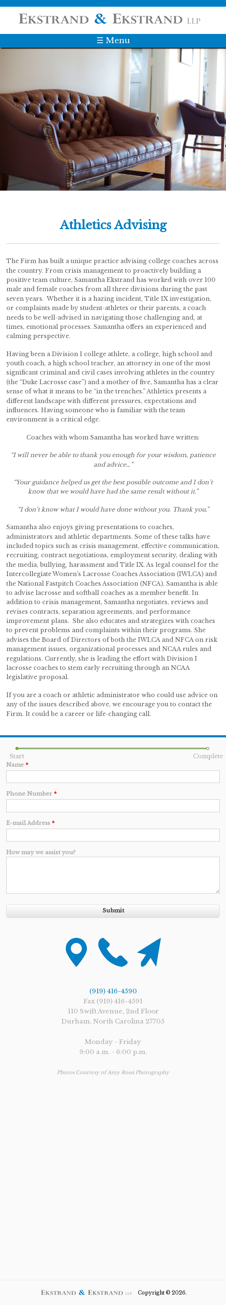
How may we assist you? (41, 852)
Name (17, 764)
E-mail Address (30, 823)
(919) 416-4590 (113, 991)
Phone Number (31, 793)
